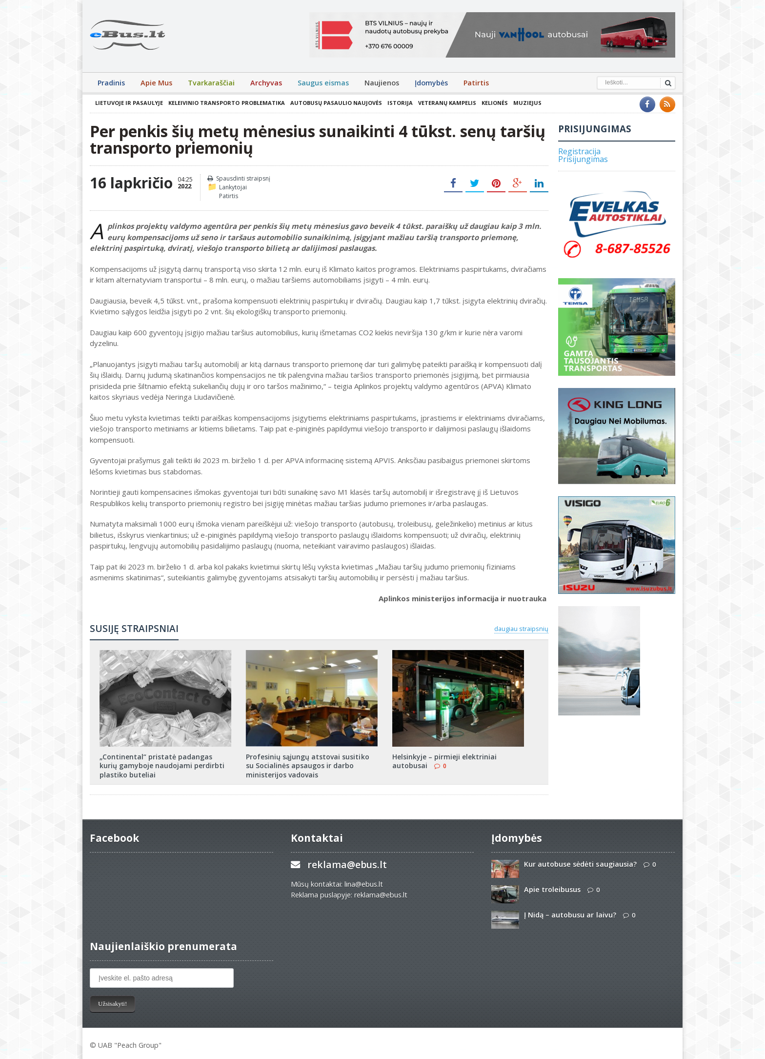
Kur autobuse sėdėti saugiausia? (580, 864)
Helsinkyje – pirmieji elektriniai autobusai (444, 761)
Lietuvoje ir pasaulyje (129, 102)
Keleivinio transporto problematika (226, 102)
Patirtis (476, 82)
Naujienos (381, 82)
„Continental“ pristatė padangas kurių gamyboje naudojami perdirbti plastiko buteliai (162, 765)
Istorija (399, 102)
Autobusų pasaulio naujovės (336, 102)
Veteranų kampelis (447, 102)
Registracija (579, 151)
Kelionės (494, 102)
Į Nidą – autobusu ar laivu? (570, 914)
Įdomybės (431, 82)
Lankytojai (233, 187)
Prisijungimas (583, 159)
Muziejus (527, 102)
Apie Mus (156, 82)
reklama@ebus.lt (347, 864)
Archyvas (266, 82)
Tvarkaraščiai (211, 82)
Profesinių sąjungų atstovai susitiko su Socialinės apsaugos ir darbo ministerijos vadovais (307, 765)
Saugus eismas (323, 82)
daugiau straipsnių (521, 628)
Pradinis (111, 82)
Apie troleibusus (552, 889)
